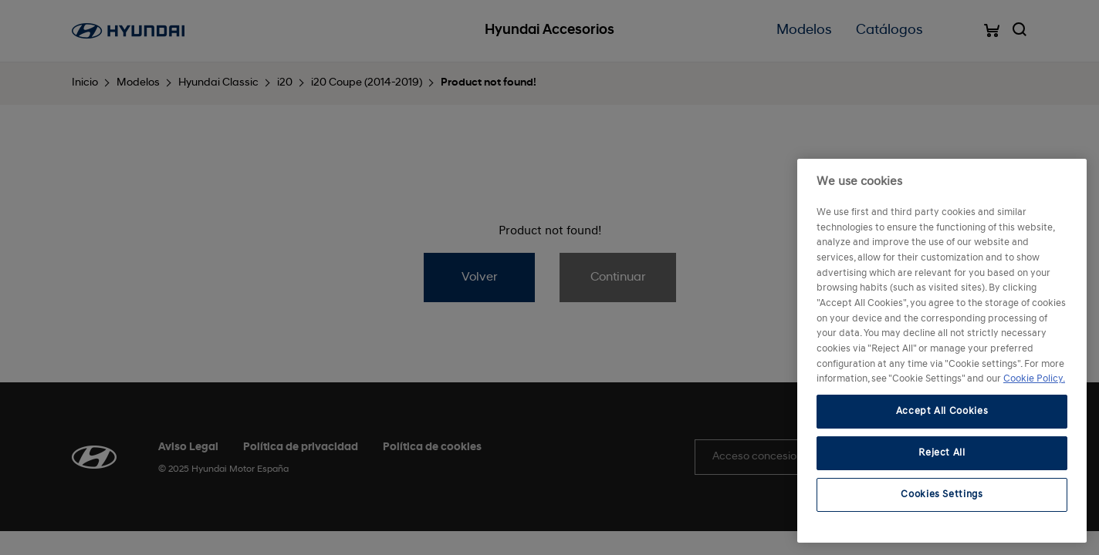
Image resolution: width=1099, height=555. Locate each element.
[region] (942, 351)
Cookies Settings (942, 494)
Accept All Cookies (942, 411)
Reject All (941, 453)
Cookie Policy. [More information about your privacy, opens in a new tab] (1034, 379)
